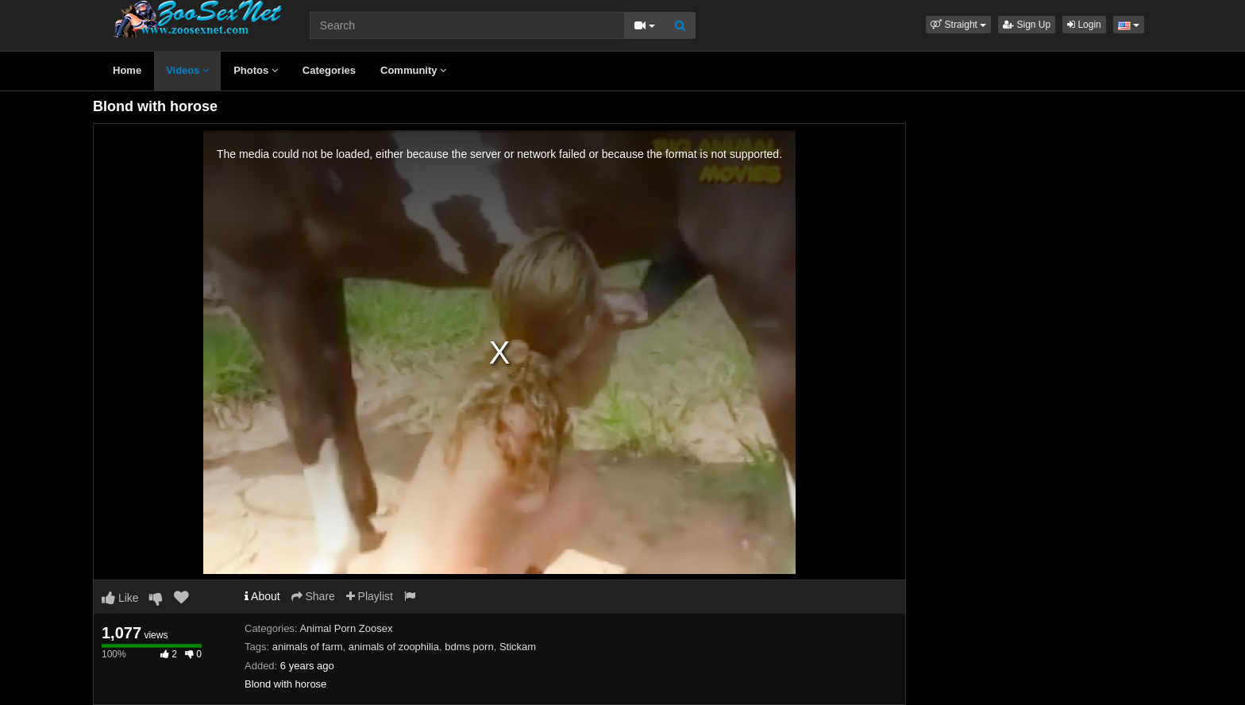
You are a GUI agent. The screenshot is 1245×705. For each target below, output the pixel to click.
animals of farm (307, 647)
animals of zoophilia (394, 647)
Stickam (517, 647)
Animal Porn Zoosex (345, 628)
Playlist (369, 596)
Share (313, 596)
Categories (329, 70)
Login (1084, 24)
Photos (255, 70)
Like (120, 597)
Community (413, 70)
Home (127, 70)
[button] (958, 24)
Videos (187, 70)
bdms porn (469, 647)
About (262, 596)
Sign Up (1026, 24)
